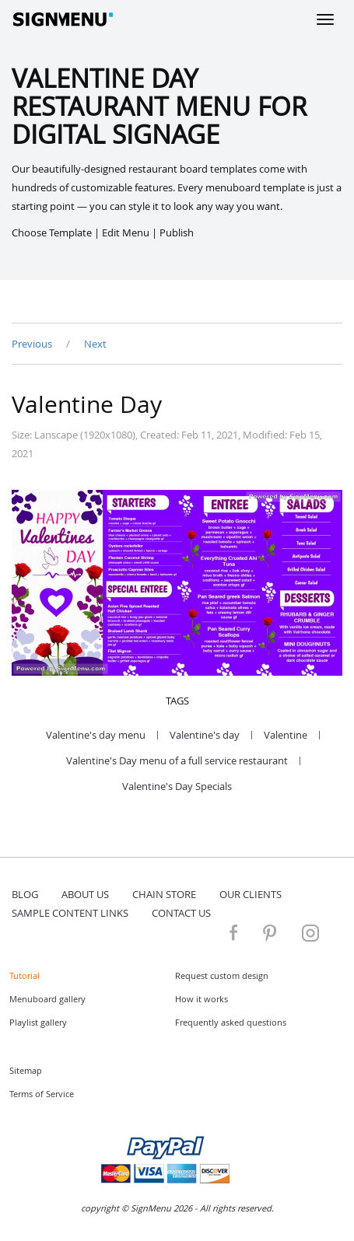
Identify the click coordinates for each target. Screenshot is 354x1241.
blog (25, 894)
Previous (33, 344)
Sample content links (70, 913)
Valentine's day (205, 735)
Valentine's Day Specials (177, 786)
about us (85, 894)
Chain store (164, 894)
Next (95, 344)
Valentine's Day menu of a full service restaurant (177, 761)
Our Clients (250, 894)
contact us (181, 913)
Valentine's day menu (95, 735)
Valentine (285, 735)
